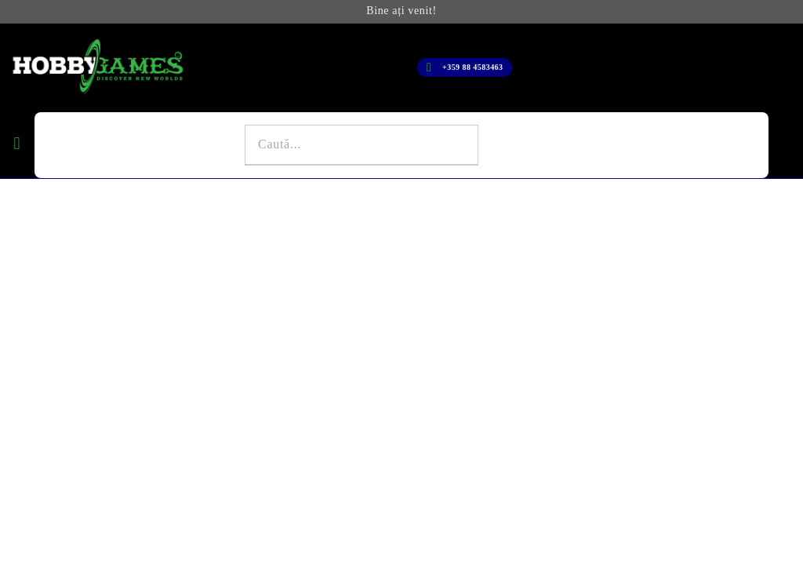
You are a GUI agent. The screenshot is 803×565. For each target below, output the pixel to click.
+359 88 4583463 (472, 67)
